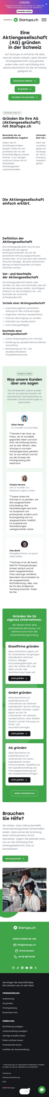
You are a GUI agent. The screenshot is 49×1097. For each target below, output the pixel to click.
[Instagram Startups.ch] (13, 967)
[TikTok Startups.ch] (17, 967)
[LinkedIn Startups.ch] (22, 967)
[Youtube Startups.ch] (26, 967)
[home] (20, 20)
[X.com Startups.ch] (35, 967)
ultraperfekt (33, 1067)
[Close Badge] (29, 1089)
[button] (44, 20)
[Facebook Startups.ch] (31, 967)
